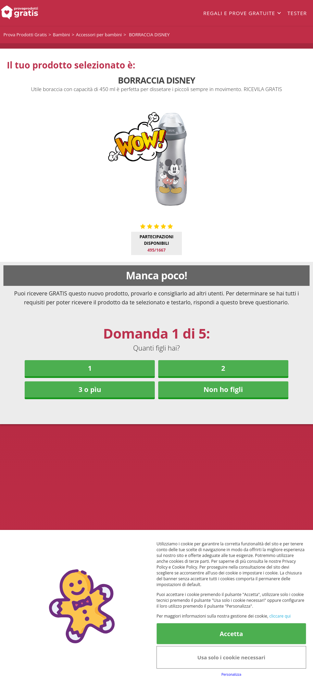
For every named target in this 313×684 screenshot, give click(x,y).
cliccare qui (279, 616)
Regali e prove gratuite (239, 13)
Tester (297, 13)
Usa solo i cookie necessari (231, 657)
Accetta (231, 634)
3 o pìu (89, 389)
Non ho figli (223, 389)
